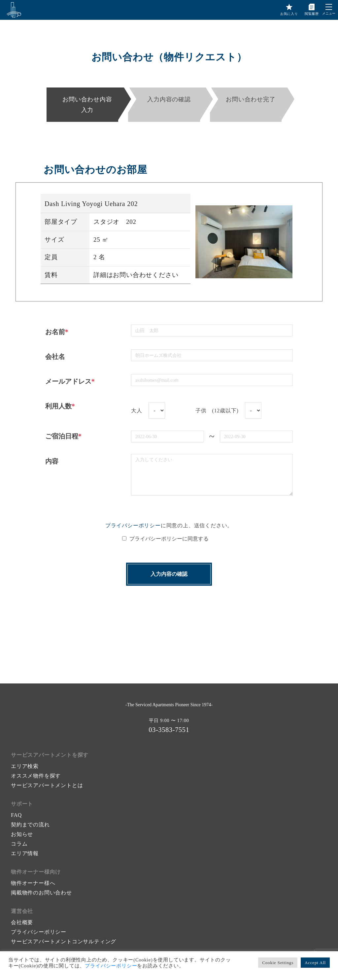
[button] (328, 7)
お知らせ (22, 834)
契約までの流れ (30, 824)
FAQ (16, 815)
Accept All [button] (315, 962)
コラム (19, 844)
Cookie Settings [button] (277, 962)
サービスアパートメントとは (47, 785)
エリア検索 (25, 766)
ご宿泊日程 (63, 436)
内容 (51, 461)
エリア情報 (25, 853)
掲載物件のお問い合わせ (41, 892)
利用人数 (60, 406)
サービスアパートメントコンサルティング (63, 941)
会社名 (55, 356)
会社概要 (22, 922)
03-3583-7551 (169, 729)
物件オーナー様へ (33, 883)
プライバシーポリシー (133, 525)
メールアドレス (70, 381)
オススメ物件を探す (36, 776)
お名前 (56, 331)
